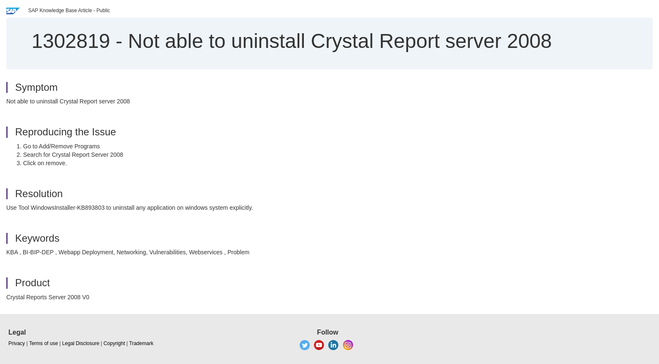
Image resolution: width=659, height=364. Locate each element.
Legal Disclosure (81, 343)
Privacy (16, 343)
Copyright (114, 343)
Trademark (141, 343)
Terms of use (43, 343)
